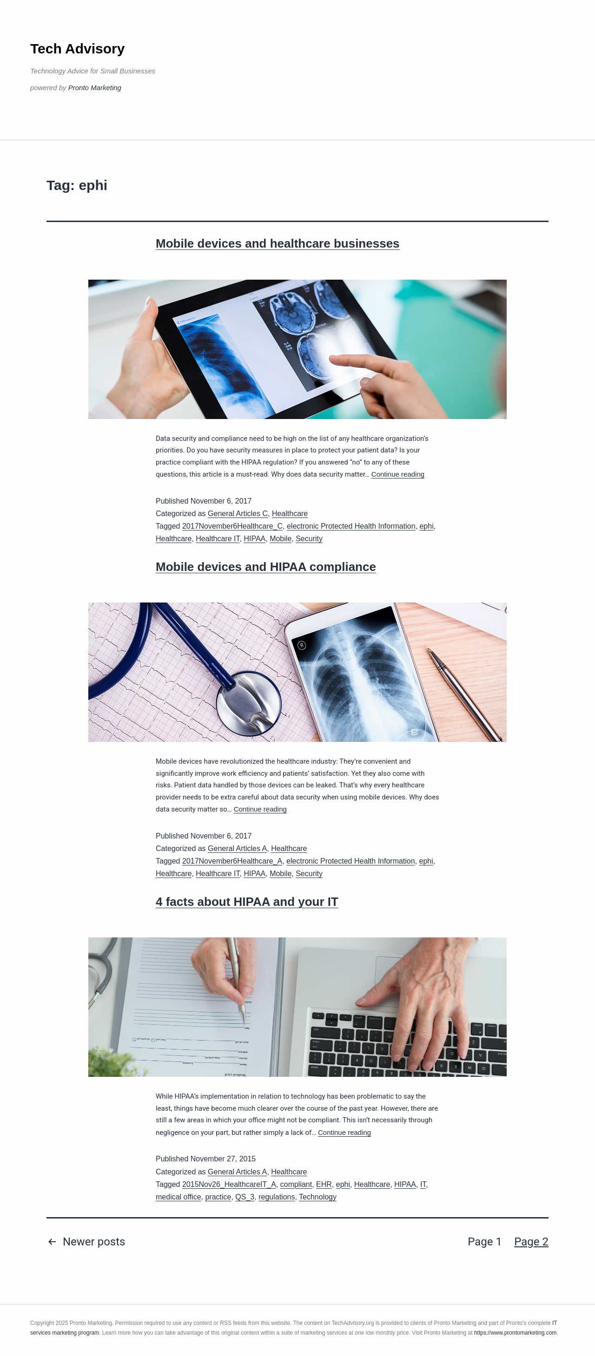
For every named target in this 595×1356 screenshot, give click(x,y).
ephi (426, 526)
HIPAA (254, 539)
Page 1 (485, 1241)
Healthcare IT (217, 539)
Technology (318, 1197)
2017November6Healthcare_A (232, 861)
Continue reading (397, 474)
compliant (296, 1184)
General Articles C (238, 514)
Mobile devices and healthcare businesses (278, 243)
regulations (276, 1197)
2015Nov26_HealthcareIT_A (229, 1184)
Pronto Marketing (94, 88)
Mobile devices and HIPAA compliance (266, 567)
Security (309, 539)
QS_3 (244, 1197)
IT (423, 1184)
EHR (324, 1184)
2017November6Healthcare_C (232, 526)
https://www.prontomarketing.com (515, 1333)
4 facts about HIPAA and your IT (247, 902)
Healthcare (290, 514)
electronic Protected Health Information (351, 526)
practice (218, 1197)
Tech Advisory (77, 48)
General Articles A (237, 848)
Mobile (280, 539)
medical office (178, 1197)
